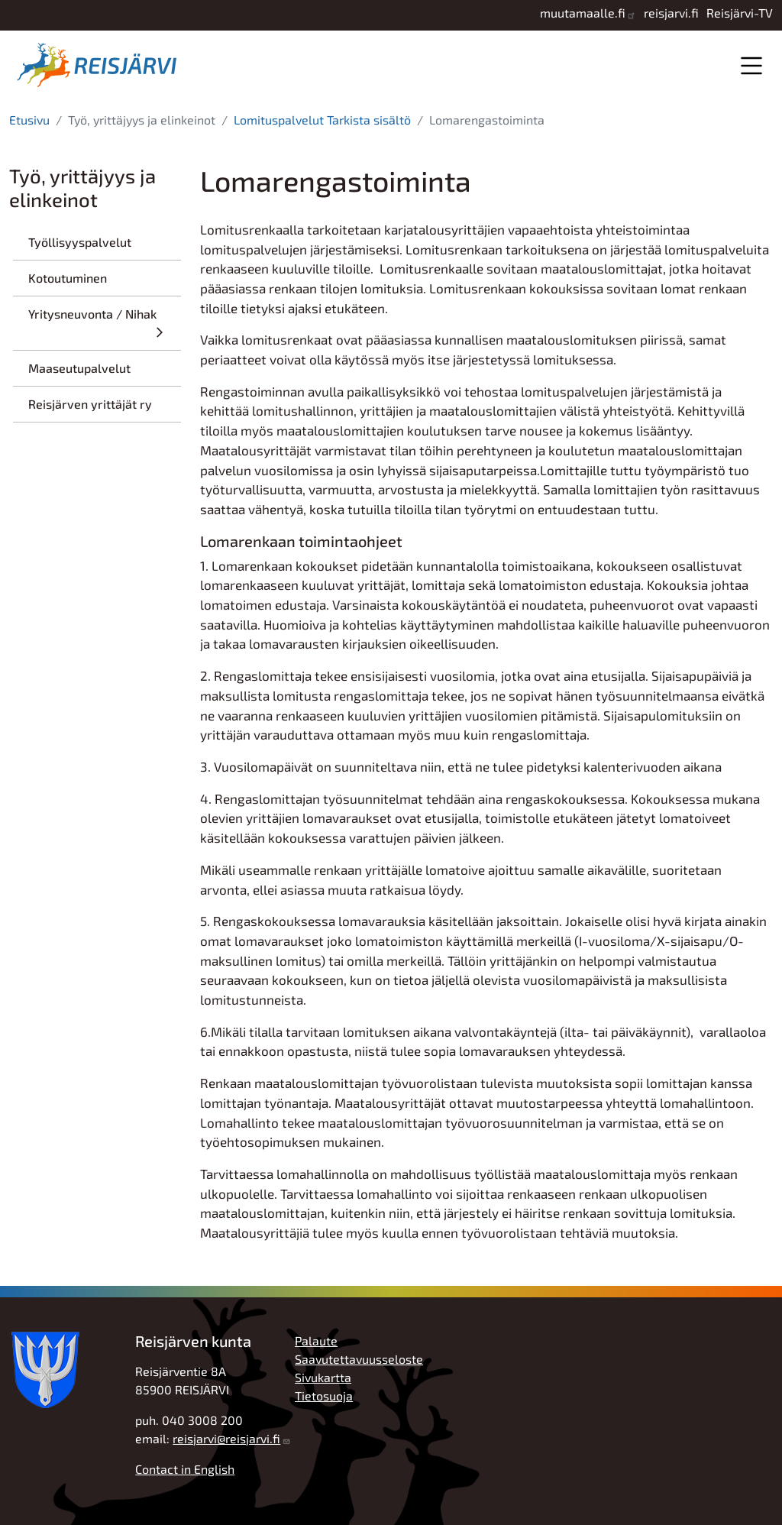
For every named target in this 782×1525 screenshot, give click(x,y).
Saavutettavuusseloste (359, 1359)
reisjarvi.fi (671, 12)
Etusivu (29, 119)
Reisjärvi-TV (739, 12)
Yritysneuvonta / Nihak (92, 313)
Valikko (751, 65)
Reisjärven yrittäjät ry (90, 404)
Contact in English (184, 1469)
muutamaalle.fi (582, 12)
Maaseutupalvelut (79, 368)
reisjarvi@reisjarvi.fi (226, 1438)
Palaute (316, 1340)
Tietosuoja (324, 1395)
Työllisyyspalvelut (79, 242)
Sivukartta (323, 1377)
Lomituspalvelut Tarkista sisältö (322, 119)
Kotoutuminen (67, 277)
